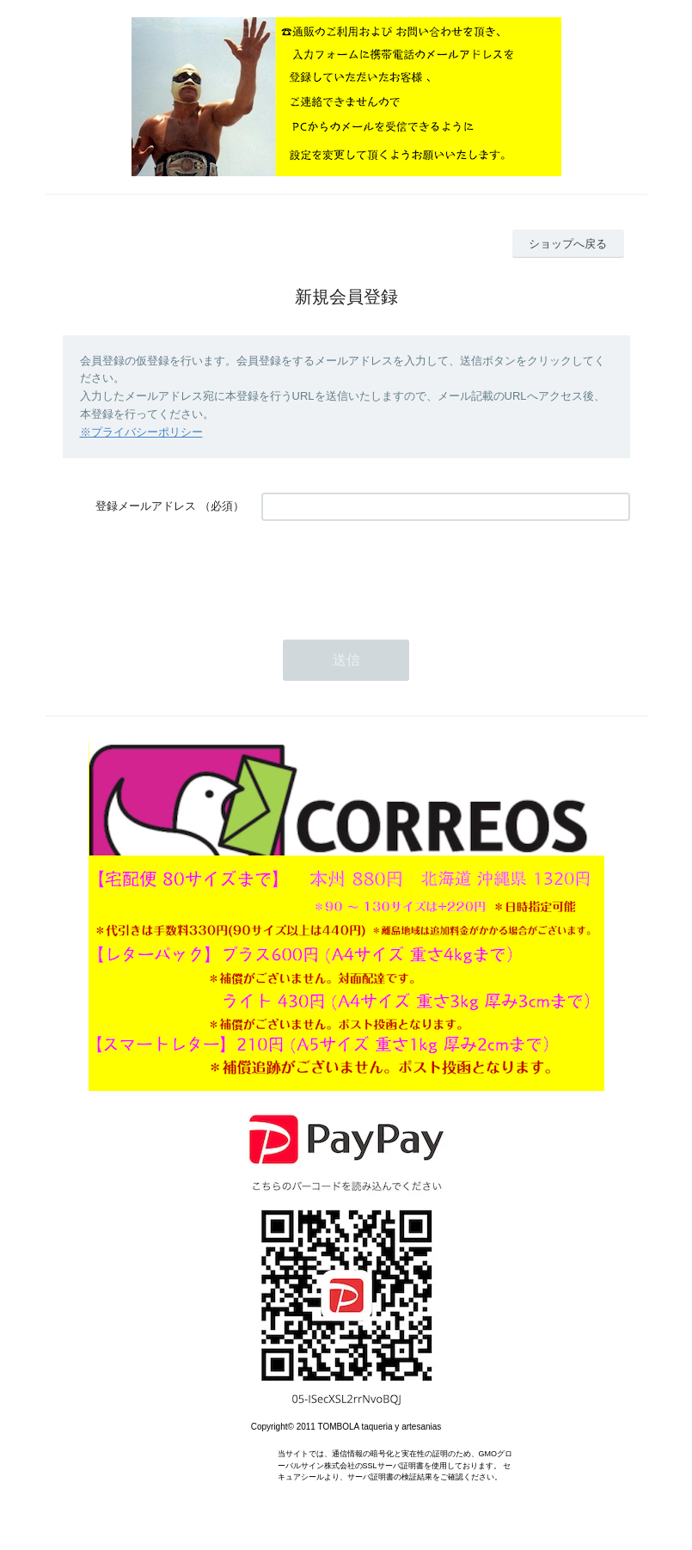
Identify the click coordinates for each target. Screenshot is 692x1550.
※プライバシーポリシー (141, 432)
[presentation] (392, 571)
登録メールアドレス (145, 505)
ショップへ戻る (568, 243)
